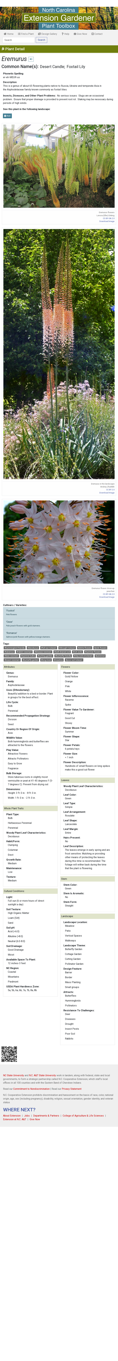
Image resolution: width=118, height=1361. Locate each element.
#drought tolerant (67, 648)
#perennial (100, 656)
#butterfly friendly (63, 656)
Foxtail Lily (76, 66)
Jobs (27, 1115)
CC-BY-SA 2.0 (108, 218)
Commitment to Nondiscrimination (31, 1088)
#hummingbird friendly (14, 648)
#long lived (46, 660)
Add (7, 116)
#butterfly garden (30, 660)
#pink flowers (100, 648)
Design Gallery (47, 33)
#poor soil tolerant (74, 660)
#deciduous (33, 648)
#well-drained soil (62, 652)
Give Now (80, 33)
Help (65, 33)
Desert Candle (52, 66)
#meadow (58, 660)
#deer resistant (11, 656)
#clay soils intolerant (83, 656)
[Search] (18, 40)
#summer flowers (93, 652)
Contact (97, 33)
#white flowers (84, 648)
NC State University (13, 1075)
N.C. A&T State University (42, 1075)
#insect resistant (12, 660)
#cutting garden (45, 656)
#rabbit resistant (24, 652)
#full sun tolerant (48, 648)
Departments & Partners (46, 1115)
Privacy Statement (71, 1088)
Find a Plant (26, 33)
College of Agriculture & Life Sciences (83, 1115)
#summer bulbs (28, 656)
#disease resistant (43, 652)
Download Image (106, 221)
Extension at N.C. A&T (14, 1119)
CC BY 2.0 (110, 489)
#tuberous (9, 652)
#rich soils (77, 652)
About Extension (12, 1115)
